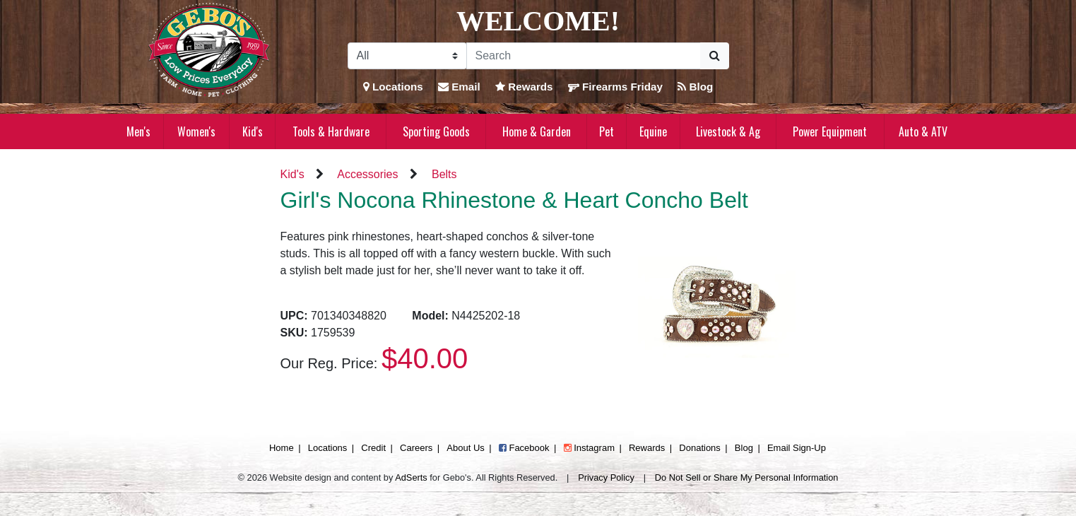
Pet (606, 131)
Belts (444, 174)
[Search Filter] (407, 55)
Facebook (524, 447)
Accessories (367, 174)
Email (459, 87)
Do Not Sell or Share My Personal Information (747, 477)
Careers (416, 447)
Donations (700, 447)
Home (281, 447)
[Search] (583, 55)
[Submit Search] (714, 55)
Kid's (252, 131)
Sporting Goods (436, 131)
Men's (138, 131)
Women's (196, 131)
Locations (393, 87)
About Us (465, 447)
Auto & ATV (923, 131)
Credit (373, 447)
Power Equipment (830, 131)
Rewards (524, 87)
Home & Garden (536, 131)
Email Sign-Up (796, 447)
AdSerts (411, 477)
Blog (695, 87)
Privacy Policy (606, 477)
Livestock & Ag (728, 131)
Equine (653, 131)
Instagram (589, 447)
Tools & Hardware (330, 131)
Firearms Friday (615, 87)
